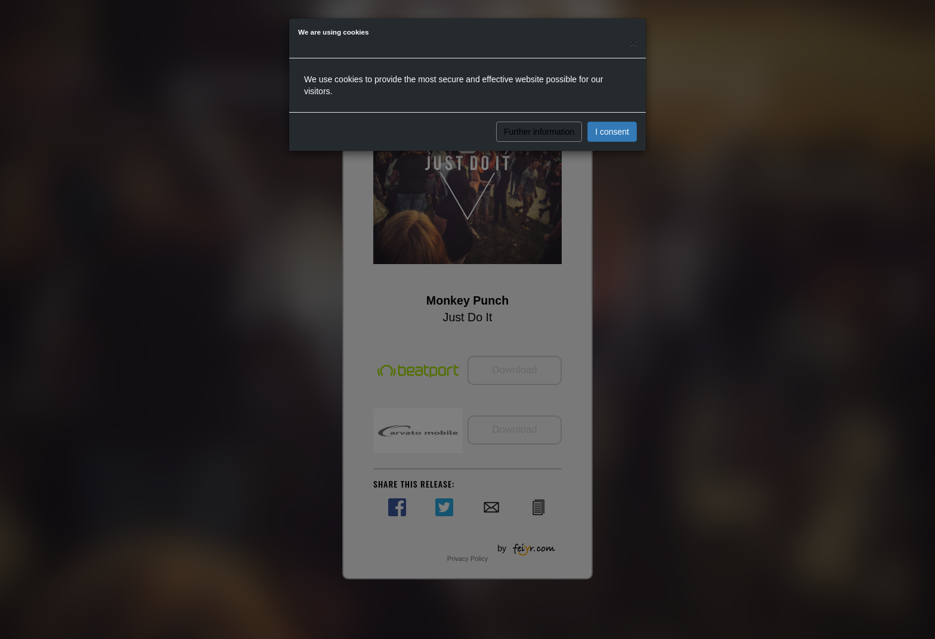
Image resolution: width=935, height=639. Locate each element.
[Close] (633, 42)
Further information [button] (539, 132)
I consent (612, 132)
